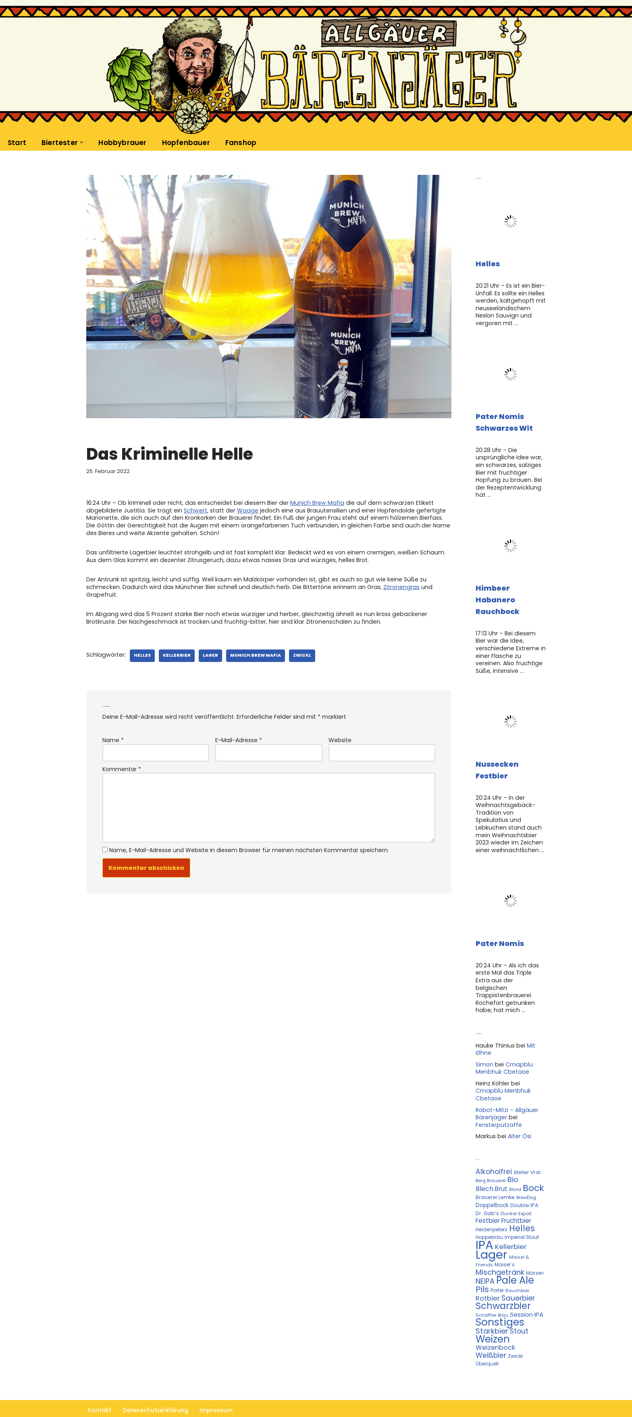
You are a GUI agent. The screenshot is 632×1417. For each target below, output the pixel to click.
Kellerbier (174, 653)
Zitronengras (396, 585)
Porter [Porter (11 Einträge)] (497, 1272)
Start (17, 142)
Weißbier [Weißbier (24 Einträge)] (491, 1335)
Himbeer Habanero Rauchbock (498, 597)
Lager (207, 653)
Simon (484, 1050)
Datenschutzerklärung (155, 1390)
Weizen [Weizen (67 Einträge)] (493, 1319)
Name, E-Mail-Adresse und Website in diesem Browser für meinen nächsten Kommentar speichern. (249, 845)
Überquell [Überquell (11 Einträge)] (487, 1343)
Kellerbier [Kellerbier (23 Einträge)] (510, 1229)
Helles (141, 653)
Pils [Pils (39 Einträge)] (482, 1271)
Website (339, 737)
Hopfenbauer (184, 142)
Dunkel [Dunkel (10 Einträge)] (509, 1196)
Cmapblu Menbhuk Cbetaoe (503, 1053)
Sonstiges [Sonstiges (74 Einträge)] (500, 1303)
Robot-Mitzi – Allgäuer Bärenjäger (506, 1098)
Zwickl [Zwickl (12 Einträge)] (515, 1336)
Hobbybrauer (121, 142)
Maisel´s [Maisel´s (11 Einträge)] (505, 1246)
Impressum (216, 1390)
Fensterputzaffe (498, 1109)
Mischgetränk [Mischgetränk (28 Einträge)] (500, 1254)
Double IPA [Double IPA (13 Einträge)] (524, 1189)
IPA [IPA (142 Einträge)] (484, 1227)
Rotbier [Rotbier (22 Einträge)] (488, 1279)
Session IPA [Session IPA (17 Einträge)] (526, 1295)
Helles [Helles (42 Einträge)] (522, 1211)
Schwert (191, 510)
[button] (81, 142)
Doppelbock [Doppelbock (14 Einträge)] (492, 1189)
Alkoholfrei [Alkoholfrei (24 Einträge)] (494, 1155)
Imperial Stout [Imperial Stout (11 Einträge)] (522, 1219)
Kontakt (99, 1390)
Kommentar (121, 766)
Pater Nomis (500, 938)
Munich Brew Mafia (313, 502)
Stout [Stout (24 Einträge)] (519, 1312)
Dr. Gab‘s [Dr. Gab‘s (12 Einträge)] (487, 1196)
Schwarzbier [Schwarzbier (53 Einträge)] (503, 1287)
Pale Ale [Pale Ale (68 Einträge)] (515, 1262)
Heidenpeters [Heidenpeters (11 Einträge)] (491, 1212)
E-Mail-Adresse (238, 737)
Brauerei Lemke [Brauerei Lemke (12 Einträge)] (495, 1180)
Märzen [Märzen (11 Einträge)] (535, 1254)
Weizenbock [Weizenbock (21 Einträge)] (495, 1328)
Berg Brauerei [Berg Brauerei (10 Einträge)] (491, 1164)
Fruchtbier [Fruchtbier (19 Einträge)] (516, 1203)
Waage (242, 510)
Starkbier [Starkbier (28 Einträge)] (492, 1312)
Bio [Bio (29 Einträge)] (512, 1163)
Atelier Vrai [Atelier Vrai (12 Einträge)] (527, 1156)
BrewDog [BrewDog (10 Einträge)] (526, 1181)
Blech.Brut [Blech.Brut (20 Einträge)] (491, 1172)
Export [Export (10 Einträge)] (525, 1196)
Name (113, 737)
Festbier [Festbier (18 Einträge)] (488, 1203)
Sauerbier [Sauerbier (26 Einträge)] (518, 1279)
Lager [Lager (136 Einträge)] (491, 1237)
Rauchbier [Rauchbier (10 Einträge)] (517, 1272)
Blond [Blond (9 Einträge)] (515, 1173)
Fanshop (238, 142)
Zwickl (298, 653)
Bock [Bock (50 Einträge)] (533, 1171)
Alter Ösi (518, 1121)
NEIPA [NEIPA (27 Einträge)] (485, 1263)
